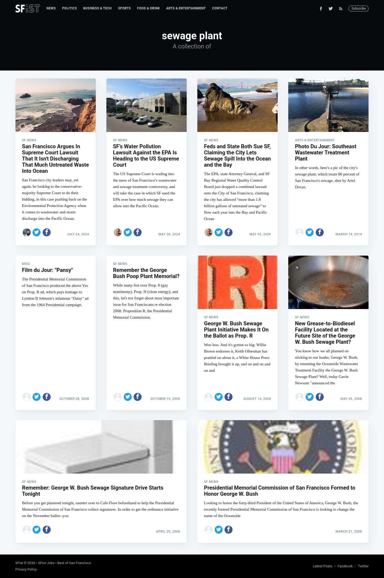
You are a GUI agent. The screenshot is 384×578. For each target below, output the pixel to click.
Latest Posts (322, 566)
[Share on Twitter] (36, 232)
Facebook (345, 566)
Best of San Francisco (74, 563)
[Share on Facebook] (46, 232)
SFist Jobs (46, 563)
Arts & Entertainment (186, 8)
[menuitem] (51, 8)
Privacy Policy (26, 569)
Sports (124, 8)
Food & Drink (148, 8)
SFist (19, 563)
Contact (219, 8)
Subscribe (358, 8)
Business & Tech (97, 8)
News (51, 8)
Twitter (363, 566)
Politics (69, 8)
